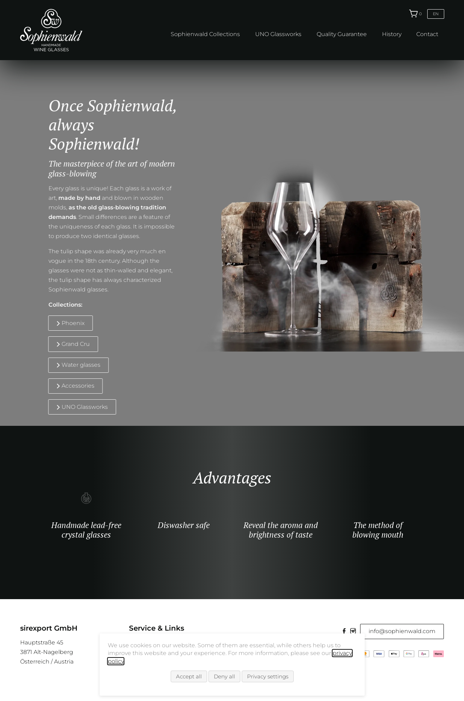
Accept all (189, 676)
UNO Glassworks (278, 34)
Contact (427, 34)
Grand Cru (69, 344)
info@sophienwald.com (402, 631)
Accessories (71, 385)
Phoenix (66, 323)
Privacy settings (267, 676)
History (391, 34)
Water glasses (74, 364)
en (436, 13)
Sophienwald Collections (205, 34)
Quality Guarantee (342, 34)
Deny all (224, 676)
